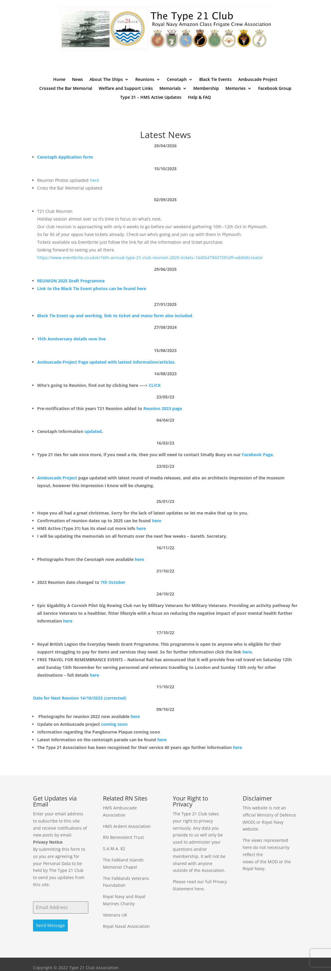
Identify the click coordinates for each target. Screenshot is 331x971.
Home (59, 79)
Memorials (170, 88)
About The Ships (106, 79)
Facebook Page (257, 454)
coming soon (114, 724)
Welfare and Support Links (126, 88)
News (77, 79)
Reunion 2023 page (162, 408)
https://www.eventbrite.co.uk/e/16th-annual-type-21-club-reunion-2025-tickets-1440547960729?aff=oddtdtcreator (150, 257)
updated (93, 431)
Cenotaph (177, 79)
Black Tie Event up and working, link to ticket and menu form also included (114, 315)
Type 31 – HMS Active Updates (150, 97)
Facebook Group (274, 88)
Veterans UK (115, 915)
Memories (235, 88)
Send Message (50, 925)
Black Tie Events (215, 79)
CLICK (155, 385)
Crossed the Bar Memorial (65, 88)
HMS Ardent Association (127, 826)
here (94, 180)
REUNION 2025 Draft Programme (71, 281)
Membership (206, 88)
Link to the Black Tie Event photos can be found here (91, 288)
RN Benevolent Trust (123, 837)
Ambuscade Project (257, 79)
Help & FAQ (199, 97)
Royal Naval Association (126, 926)
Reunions (144, 79)
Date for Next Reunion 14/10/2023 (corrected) (79, 698)
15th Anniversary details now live (71, 339)
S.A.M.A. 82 (114, 848)
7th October (113, 582)
